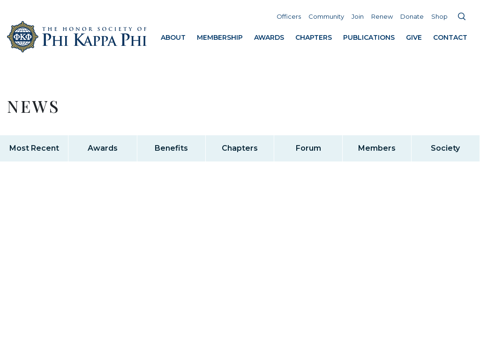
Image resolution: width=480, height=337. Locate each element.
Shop (439, 16)
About (173, 37)
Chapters (313, 37)
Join (358, 16)
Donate (412, 16)
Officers (289, 16)
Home (77, 36)
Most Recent (34, 148)
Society (445, 148)
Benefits (171, 148)
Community (326, 16)
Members (377, 148)
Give (414, 37)
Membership (220, 37)
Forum (308, 148)
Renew (382, 16)
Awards (269, 37)
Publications (369, 37)
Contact (450, 37)
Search (461, 16)
